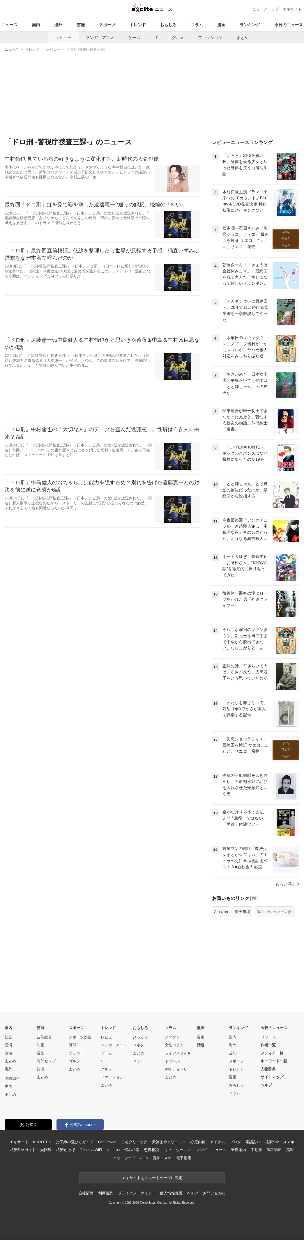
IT (156, 37)
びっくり (140, 1037)
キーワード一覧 (274, 1061)
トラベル (172, 1061)
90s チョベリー (178, 1069)
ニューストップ (265, 9)
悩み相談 (131, 1150)
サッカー (76, 1053)
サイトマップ (272, 1077)
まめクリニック (134, 1142)
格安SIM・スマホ (279, 1142)
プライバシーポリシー (136, 1193)
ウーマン (183, 1150)
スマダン (172, 1037)
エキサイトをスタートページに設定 (152, 1178)
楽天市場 (242, 912)
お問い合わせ (214, 1193)
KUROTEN (42, 1142)
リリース (268, 1037)
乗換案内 (238, 1150)
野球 (72, 1045)
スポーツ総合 (80, 1037)
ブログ (235, 1142)
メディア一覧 (272, 1053)
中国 (8, 1086)
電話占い (252, 1142)
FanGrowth (107, 1142)
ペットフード (124, 1158)
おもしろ (168, 24)
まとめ (242, 37)
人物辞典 (268, 1069)
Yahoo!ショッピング (274, 912)
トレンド (138, 24)
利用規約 (105, 1193)
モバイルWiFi (90, 1150)
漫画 (221, 24)
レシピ (201, 1150)
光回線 (46, 1150)
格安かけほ (65, 1150)
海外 (58, 24)
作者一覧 (268, 1045)
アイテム (217, 1142)
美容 (290, 1150)
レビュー (63, 37)
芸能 (81, 24)
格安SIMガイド (23, 1150)
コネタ (138, 1045)
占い (167, 1150)
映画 (40, 1045)
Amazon (221, 912)
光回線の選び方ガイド (74, 1142)
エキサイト (292, 9)
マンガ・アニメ (100, 37)
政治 (8, 1053)
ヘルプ (266, 1085)
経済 (8, 1045)
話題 (200, 1045)
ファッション (210, 37)
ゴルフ (74, 1061)
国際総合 (12, 1078)
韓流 (40, 1069)
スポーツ (107, 24)
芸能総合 (44, 1037)
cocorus (113, 1150)
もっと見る (287, 884)
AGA (144, 1158)
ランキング (250, 24)
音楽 (40, 1053)
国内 (36, 24)
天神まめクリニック (169, 1142)
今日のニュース (288, 24)
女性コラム (174, 1045)
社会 (8, 1037)
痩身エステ (162, 1158)
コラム (197, 24)
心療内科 (197, 1142)
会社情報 (86, 1193)
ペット (138, 1061)
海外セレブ (46, 1061)
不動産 (256, 1150)
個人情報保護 (171, 1193)
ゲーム (134, 37)
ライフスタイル (178, 1053)
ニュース (9, 24)
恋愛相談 (151, 1150)
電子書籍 (183, 1158)
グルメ (178, 37)
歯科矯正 (273, 1150)
